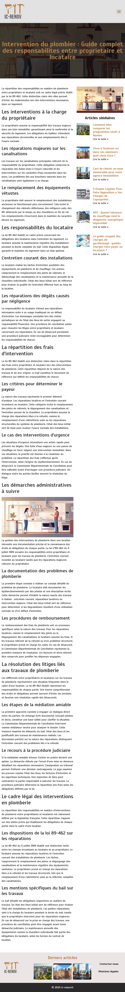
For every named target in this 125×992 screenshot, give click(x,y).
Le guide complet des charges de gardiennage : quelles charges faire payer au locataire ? (108, 243)
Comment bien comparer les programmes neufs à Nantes (106, 130)
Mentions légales (108, 971)
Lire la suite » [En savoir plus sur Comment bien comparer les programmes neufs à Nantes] (100, 139)
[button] (119, 11)
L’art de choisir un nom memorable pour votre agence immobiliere (108, 172)
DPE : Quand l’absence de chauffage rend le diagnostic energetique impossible (108, 218)
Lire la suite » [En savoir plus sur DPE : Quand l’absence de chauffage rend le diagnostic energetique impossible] (100, 227)
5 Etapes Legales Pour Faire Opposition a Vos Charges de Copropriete (107, 194)
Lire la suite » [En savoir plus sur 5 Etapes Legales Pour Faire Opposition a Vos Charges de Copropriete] (100, 203)
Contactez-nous (109, 964)
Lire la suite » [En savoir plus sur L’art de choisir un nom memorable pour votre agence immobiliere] (100, 179)
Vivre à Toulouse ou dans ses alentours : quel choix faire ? (106, 152)
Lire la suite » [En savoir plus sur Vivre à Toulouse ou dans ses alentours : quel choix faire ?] (100, 159)
